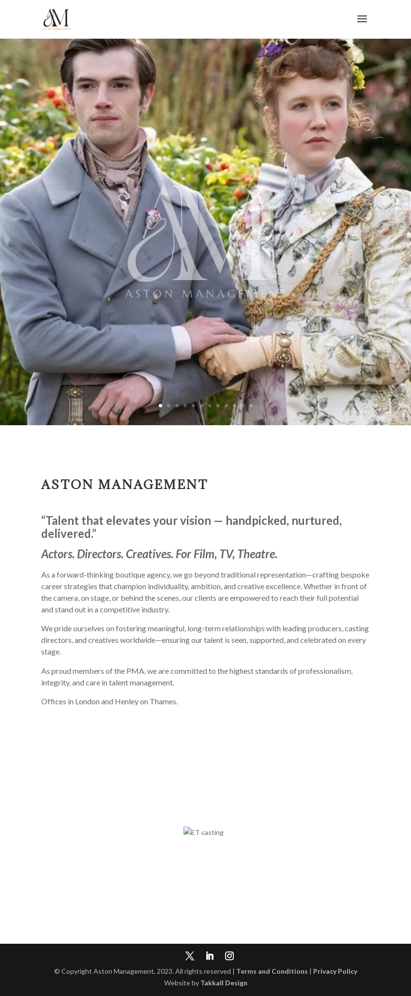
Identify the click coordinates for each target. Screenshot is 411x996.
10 (234, 405)
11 (242, 405)
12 (251, 405)
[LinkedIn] (209, 957)
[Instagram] (229, 957)
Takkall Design (223, 983)
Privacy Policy (335, 971)
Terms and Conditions (272, 971)
